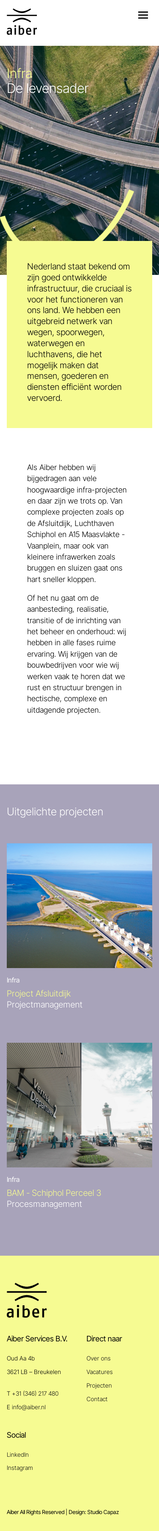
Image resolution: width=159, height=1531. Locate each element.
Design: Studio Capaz (94, 1512)
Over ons (98, 1358)
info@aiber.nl (29, 1407)
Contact (97, 1398)
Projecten (99, 1385)
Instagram (20, 1467)
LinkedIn (18, 1454)
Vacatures (99, 1371)
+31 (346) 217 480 (35, 1393)
